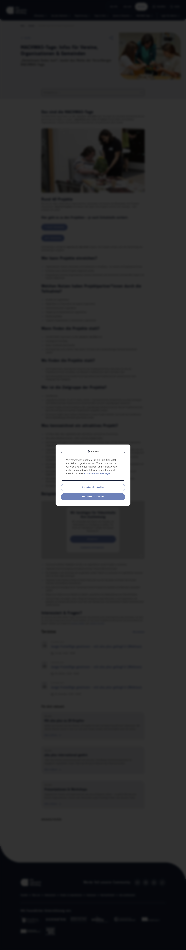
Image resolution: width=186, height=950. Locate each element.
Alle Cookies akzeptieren (93, 497)
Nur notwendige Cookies (93, 487)
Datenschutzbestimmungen (97, 474)
